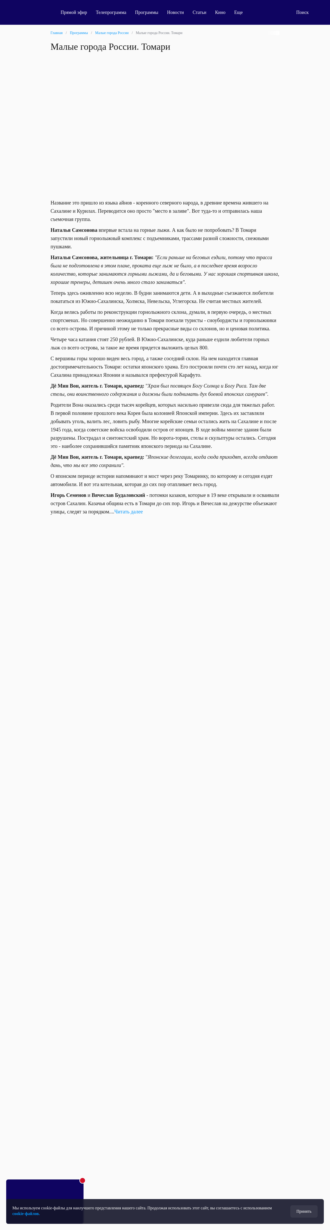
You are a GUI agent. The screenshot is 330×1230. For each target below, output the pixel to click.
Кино (220, 12)
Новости (175, 12)
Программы (146, 12)
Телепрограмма (111, 12)
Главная (57, 33)
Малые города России (112, 33)
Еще (241, 12)
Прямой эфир (74, 12)
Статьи (199, 12)
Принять (303, 1211)
